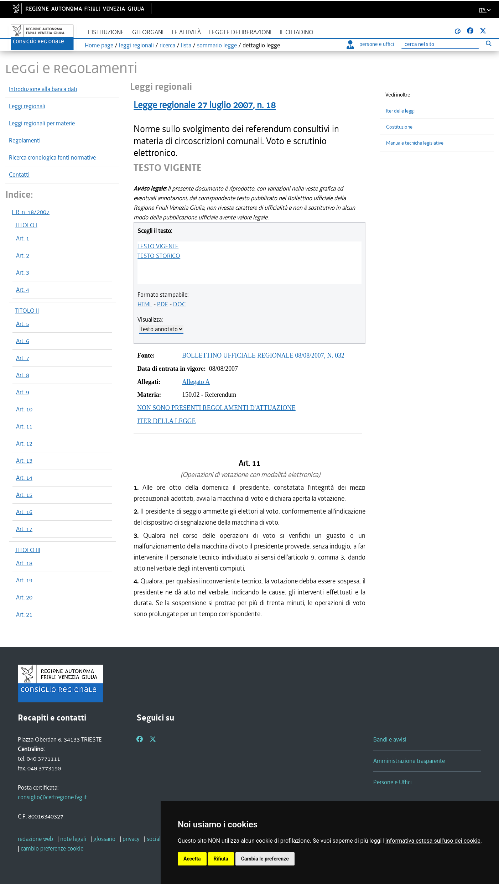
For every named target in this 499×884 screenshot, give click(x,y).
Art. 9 (22, 392)
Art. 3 (22, 272)
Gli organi (147, 32)
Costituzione (399, 127)
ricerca (167, 45)
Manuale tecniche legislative (414, 143)
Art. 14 (24, 478)
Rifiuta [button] (221, 859)
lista (186, 45)
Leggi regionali (27, 106)
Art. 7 (22, 358)
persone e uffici (370, 44)
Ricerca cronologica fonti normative (52, 157)
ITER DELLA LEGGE (166, 421)
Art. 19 (24, 580)
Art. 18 (24, 563)
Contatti (19, 174)
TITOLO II (27, 310)
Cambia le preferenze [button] (265, 859)
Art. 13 (24, 460)
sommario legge (217, 45)
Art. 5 (22, 324)
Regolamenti (25, 140)
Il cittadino (296, 32)
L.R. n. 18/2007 (31, 212)
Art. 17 (24, 529)
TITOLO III (27, 550)
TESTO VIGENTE (157, 246)
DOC (179, 304)
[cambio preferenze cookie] (52, 848)
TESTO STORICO (158, 256)
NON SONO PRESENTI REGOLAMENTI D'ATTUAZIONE (216, 407)
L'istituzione (106, 32)
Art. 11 (24, 426)
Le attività (186, 32)
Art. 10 (24, 409)
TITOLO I (26, 225)
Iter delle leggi (400, 111)
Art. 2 (22, 255)
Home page (99, 45)
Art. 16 (24, 512)
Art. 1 (22, 238)
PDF (162, 304)
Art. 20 (24, 597)
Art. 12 (24, 443)
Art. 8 (22, 375)
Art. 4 (22, 289)
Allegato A (196, 381)
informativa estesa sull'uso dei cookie (432, 840)
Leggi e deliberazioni (240, 32)
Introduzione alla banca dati (43, 89)
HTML (144, 304)
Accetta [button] (192, 859)
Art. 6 (22, 341)
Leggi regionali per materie (42, 123)
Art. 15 (24, 495)
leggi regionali (136, 45)
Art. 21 (24, 614)
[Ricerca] (440, 44)
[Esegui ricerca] (488, 43)
